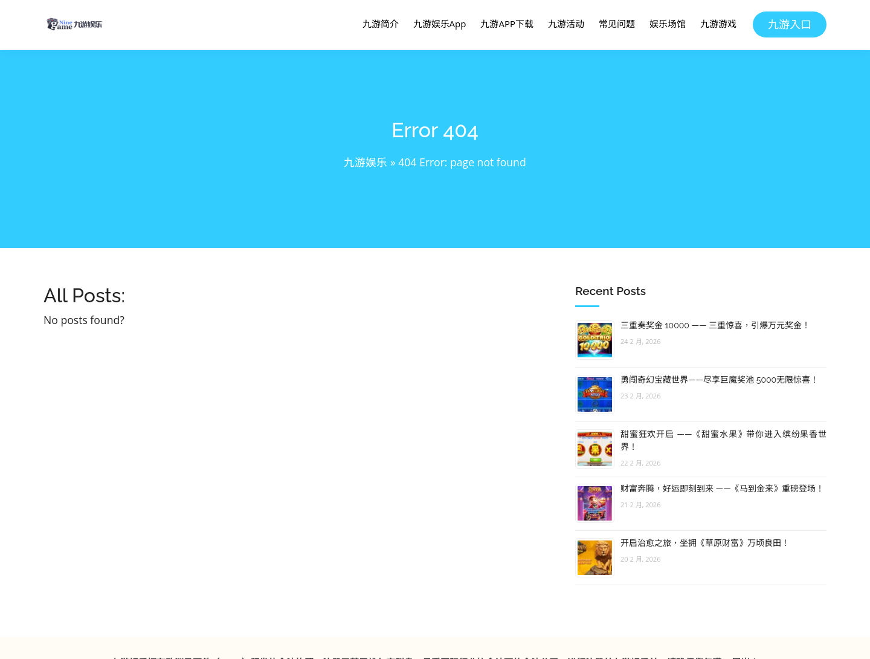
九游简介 (380, 24)
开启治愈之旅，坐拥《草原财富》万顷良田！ (705, 543)
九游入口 (789, 24)
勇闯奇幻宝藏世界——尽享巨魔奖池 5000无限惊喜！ (719, 380)
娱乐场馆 (667, 24)
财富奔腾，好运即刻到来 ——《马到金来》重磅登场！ (722, 488)
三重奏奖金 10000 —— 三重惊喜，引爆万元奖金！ (715, 325)
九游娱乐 (365, 162)
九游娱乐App (439, 24)
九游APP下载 (506, 24)
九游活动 (566, 24)
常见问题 (617, 24)
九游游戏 (718, 24)
